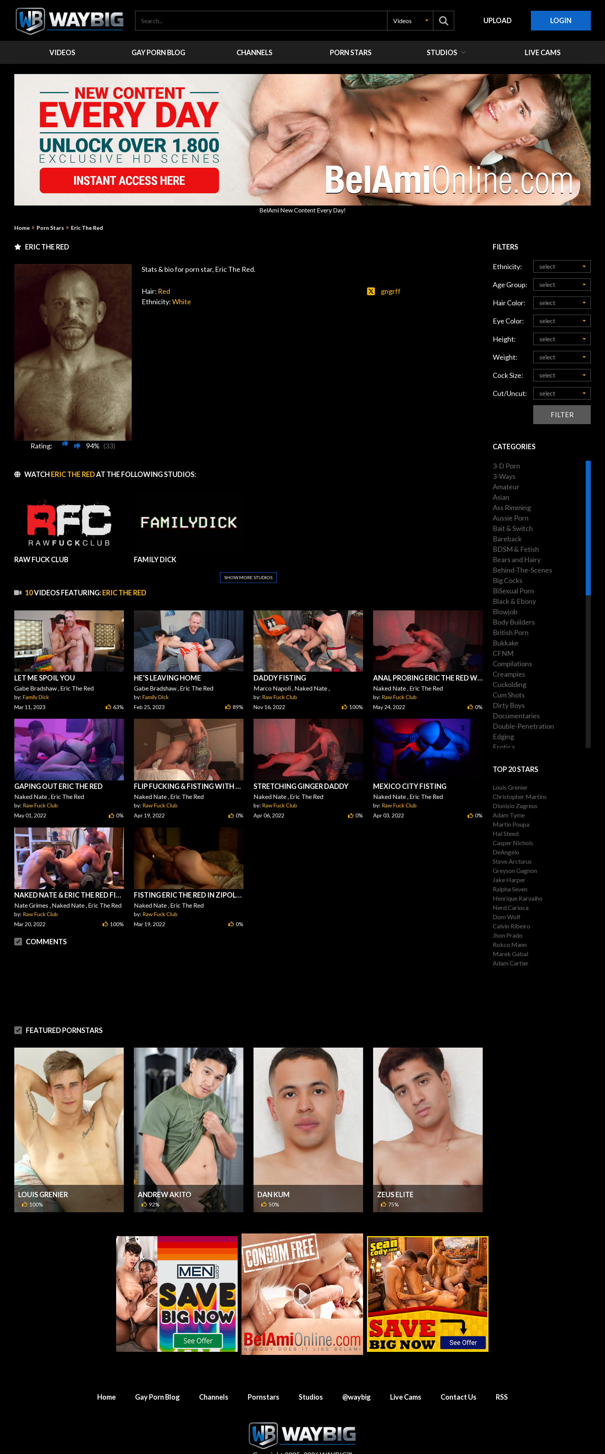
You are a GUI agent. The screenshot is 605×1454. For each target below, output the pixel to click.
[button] (410, 20)
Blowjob (505, 611)
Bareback (507, 538)
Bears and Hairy (517, 559)
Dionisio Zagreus (515, 805)
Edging (503, 736)
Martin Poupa (511, 824)
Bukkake (506, 643)
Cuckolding (509, 684)
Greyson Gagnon (515, 870)
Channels (213, 1397)
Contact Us (459, 1397)
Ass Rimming (512, 507)
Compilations (512, 663)
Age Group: (510, 284)
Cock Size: (508, 375)
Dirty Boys (509, 705)
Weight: (505, 357)
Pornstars (263, 1397)
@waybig (356, 1397)
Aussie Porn (511, 518)
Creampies (509, 674)
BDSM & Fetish (516, 549)
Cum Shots (509, 695)
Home (22, 228)
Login (560, 20)
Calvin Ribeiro (511, 926)
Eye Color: (508, 320)
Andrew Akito (164, 1194)
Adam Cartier (511, 963)
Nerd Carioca (511, 907)
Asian (501, 497)
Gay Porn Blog (157, 1397)
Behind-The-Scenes (522, 570)
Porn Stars (50, 228)
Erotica (504, 747)
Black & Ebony (514, 601)
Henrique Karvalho (517, 898)
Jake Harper (509, 879)
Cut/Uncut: (510, 393)
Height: (504, 338)
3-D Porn (506, 466)
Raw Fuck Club (279, 697)
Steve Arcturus (512, 861)
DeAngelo (506, 852)
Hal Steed (506, 833)
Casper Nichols (513, 842)
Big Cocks (507, 580)
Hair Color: (509, 302)
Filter (562, 414)
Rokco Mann (510, 944)
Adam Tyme (509, 815)
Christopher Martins (520, 796)
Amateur (506, 486)
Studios (311, 1397)
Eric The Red (87, 228)
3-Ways (504, 476)
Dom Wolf (507, 916)
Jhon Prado (507, 935)
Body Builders (514, 622)
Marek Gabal (510, 953)
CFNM (503, 653)
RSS (502, 1397)
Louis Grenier (43, 1194)
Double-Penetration (523, 726)
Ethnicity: (507, 266)
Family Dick (36, 697)
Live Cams (405, 1397)
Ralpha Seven (510, 889)
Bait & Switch (513, 528)
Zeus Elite (395, 1194)
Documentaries (516, 715)
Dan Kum (273, 1194)
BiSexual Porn (513, 590)
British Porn (511, 632)
